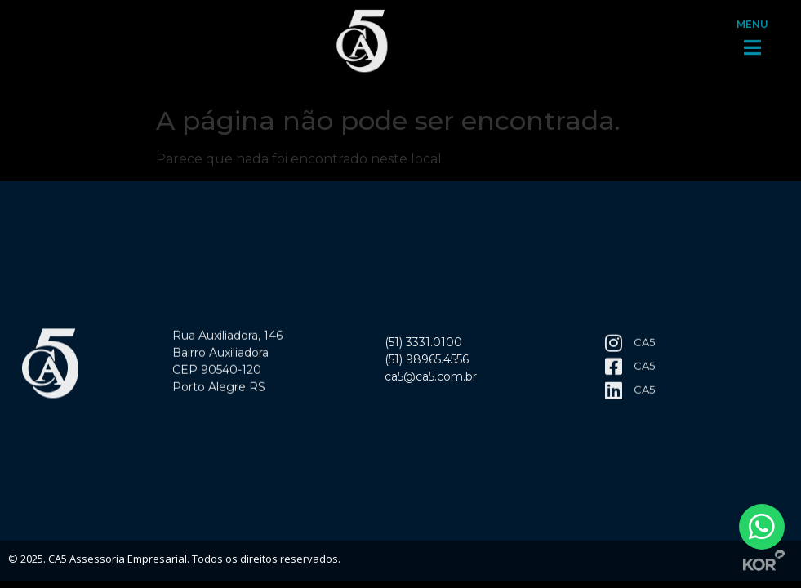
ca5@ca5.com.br (431, 379)
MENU (752, 19)
